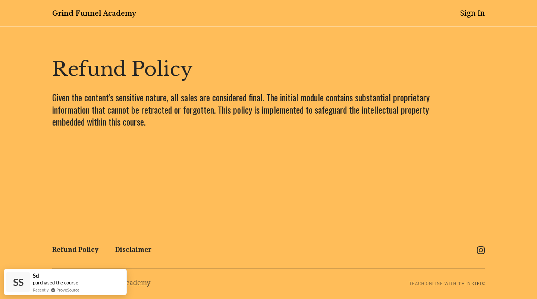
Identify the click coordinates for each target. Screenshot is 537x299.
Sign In (472, 13)
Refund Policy (75, 249)
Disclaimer (133, 249)
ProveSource (67, 289)
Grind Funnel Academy (94, 13)
